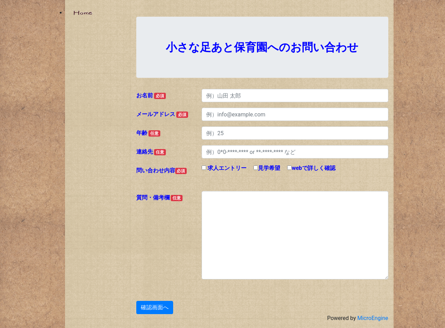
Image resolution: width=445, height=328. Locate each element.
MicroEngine (372, 318)
